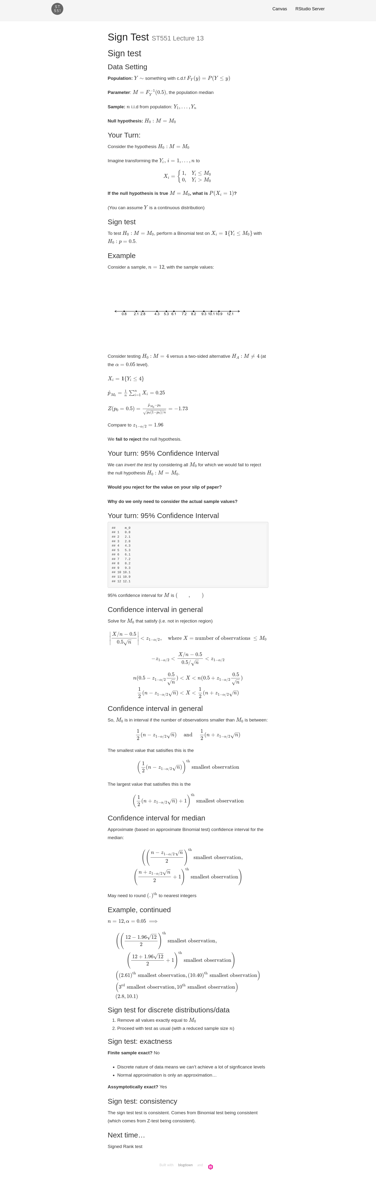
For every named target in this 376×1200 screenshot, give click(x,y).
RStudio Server (310, 8)
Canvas (279, 8)
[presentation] (139, 78)
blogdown (185, 1165)
